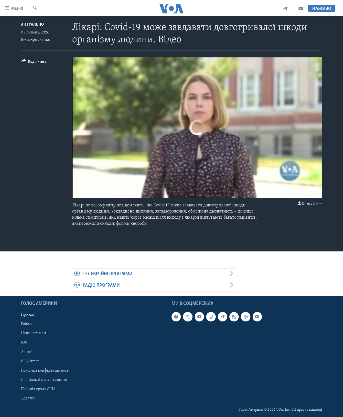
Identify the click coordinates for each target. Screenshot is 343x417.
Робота (26, 324)
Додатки (28, 398)
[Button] (34, 62)
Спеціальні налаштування (44, 380)
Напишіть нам (33, 333)
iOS (24, 343)
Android (28, 352)
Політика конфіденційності (45, 371)
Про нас (28, 315)
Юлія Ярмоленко (35, 40)
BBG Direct (30, 361)
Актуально (32, 24)
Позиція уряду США (38, 389)
